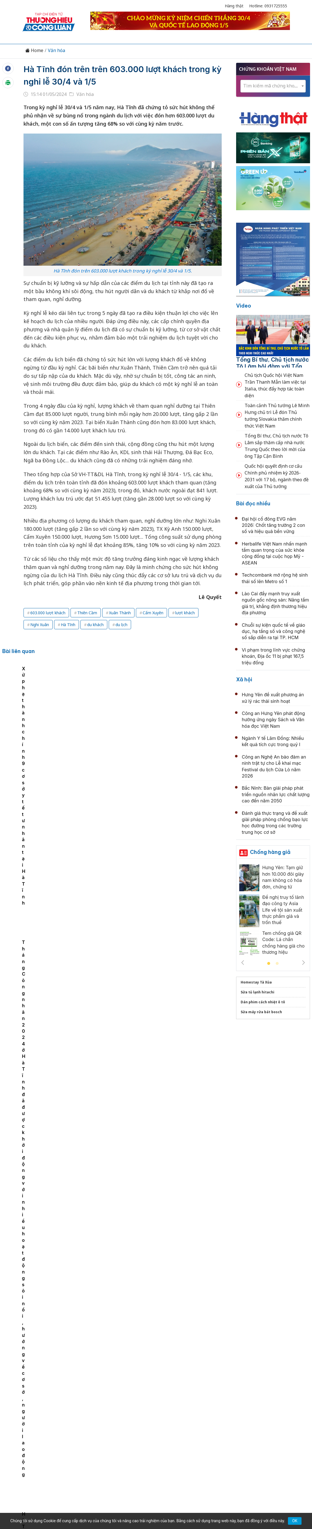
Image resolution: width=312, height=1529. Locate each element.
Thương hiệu (89, 1412)
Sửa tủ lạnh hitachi (257, 992)
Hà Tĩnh (68, 624)
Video (243, 305)
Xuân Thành (120, 612)
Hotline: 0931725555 (268, 5)
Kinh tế (62, 1412)
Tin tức (41, 1412)
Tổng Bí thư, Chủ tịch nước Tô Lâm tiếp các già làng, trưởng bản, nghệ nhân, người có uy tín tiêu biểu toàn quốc (157, 1283)
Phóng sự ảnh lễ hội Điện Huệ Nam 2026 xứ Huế (151, 1029)
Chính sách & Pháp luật (176, 1412)
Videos (272, 1412)
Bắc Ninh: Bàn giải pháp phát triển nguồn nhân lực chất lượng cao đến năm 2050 (276, 794)
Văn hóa (56, 50)
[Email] (48, 1458)
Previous (242, 962)
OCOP (213, 1412)
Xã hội (244, 679)
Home (34, 50)
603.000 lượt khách (47, 612)
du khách (95, 624)
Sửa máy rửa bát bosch (261, 1012)
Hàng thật (234, 5)
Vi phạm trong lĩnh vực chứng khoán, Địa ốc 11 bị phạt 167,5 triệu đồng (273, 656)
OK (294, 1521)
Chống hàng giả (270, 852)
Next (303, 962)
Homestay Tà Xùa (256, 982)
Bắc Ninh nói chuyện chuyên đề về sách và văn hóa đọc (161, 1153)
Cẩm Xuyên (153, 612)
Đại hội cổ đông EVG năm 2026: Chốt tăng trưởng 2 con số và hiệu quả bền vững (273, 525)
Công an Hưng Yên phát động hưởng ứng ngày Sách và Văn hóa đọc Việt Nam (273, 719)
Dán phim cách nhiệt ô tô (263, 1002)
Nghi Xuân (39, 624)
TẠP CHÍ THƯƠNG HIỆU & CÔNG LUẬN (153, 1503)
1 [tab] (269, 964)
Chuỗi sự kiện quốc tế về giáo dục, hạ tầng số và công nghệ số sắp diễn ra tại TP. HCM (273, 631)
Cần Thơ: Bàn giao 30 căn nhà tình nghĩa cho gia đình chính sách (90, 708)
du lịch (121, 624)
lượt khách (185, 612)
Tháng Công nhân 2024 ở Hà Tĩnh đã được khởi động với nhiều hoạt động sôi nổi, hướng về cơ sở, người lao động (206, 714)
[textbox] (273, 86)
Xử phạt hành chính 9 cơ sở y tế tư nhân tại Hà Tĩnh (146, 708)
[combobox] (273, 86)
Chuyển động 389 (127, 1412)
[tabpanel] (34, 709)
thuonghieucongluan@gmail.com (132, 1449)
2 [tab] (277, 964)
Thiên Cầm (87, 612)
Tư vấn (232, 1412)
